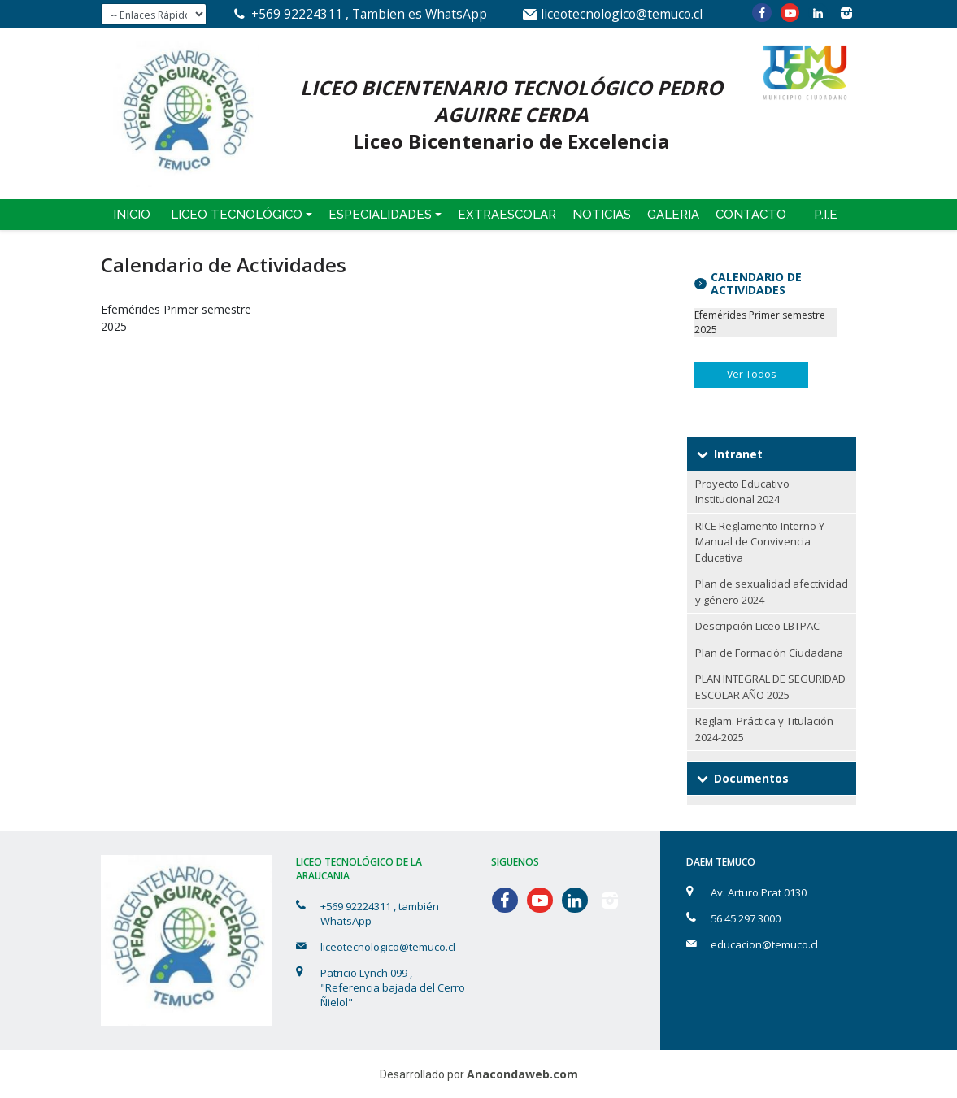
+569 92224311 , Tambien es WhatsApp (369, 14)
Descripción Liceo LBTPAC (757, 625)
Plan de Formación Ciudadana (769, 652)
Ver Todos (751, 374)
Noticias (601, 214)
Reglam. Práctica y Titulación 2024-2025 (764, 729)
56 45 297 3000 (746, 918)
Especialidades (380, 214)
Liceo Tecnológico (236, 214)
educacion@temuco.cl (764, 944)
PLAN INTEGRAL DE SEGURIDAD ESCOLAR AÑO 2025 (770, 686)
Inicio (131, 214)
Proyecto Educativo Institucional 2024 (742, 491)
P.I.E (825, 214)
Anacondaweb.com (522, 1074)
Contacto (751, 214)
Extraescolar (507, 214)
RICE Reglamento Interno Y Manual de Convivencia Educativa (759, 542)
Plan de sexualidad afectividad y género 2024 (771, 591)
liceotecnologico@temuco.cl (622, 14)
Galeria (673, 214)
